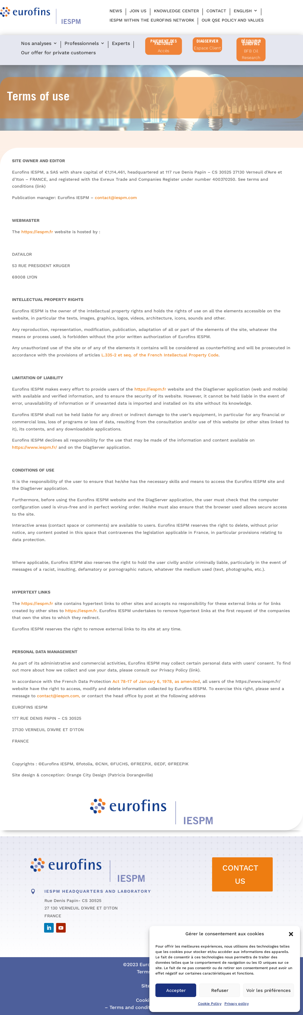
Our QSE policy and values (233, 20)
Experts (121, 43)
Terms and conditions (134, 1007)
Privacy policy (236, 1004)
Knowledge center (176, 10)
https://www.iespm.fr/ (38, 447)
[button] (291, 934)
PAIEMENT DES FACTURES (163, 42)
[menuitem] (245, 11)
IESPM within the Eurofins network (152, 20)
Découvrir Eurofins (251, 42)
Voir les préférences (268, 990)
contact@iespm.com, (61, 694)
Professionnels (81, 43)
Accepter (176, 990)
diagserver (207, 40)
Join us (138, 10)
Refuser (219, 990)
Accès (164, 50)
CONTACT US (240, 874)
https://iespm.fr (40, 234)
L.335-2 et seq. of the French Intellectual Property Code (160, 355)
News (116, 10)
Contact (216, 10)
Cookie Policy (209, 1004)
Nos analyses (36, 43)
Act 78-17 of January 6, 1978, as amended (156, 681)
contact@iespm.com (116, 198)
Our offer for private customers (58, 52)
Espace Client (207, 48)
